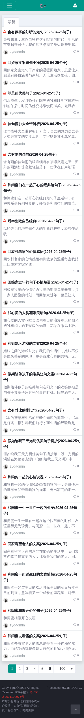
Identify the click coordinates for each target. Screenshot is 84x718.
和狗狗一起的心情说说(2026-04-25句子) (39, 477)
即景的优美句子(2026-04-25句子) (34, 93)
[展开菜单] (10, 5)
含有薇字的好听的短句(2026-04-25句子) (39, 32)
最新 (11, 22)
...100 (60, 669)
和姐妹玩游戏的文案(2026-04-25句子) (37, 343)
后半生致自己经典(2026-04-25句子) (36, 221)
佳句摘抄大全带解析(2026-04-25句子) (37, 124)
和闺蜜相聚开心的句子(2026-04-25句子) (39, 610)
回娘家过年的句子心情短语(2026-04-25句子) (43, 282)
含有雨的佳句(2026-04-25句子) (32, 154)
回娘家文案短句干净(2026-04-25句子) (37, 63)
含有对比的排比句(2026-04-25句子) (36, 410)
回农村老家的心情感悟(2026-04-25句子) (39, 252)
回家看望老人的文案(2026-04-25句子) (37, 544)
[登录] (75, 5)
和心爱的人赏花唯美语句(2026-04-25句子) (41, 313)
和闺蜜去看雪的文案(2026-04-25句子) (37, 636)
